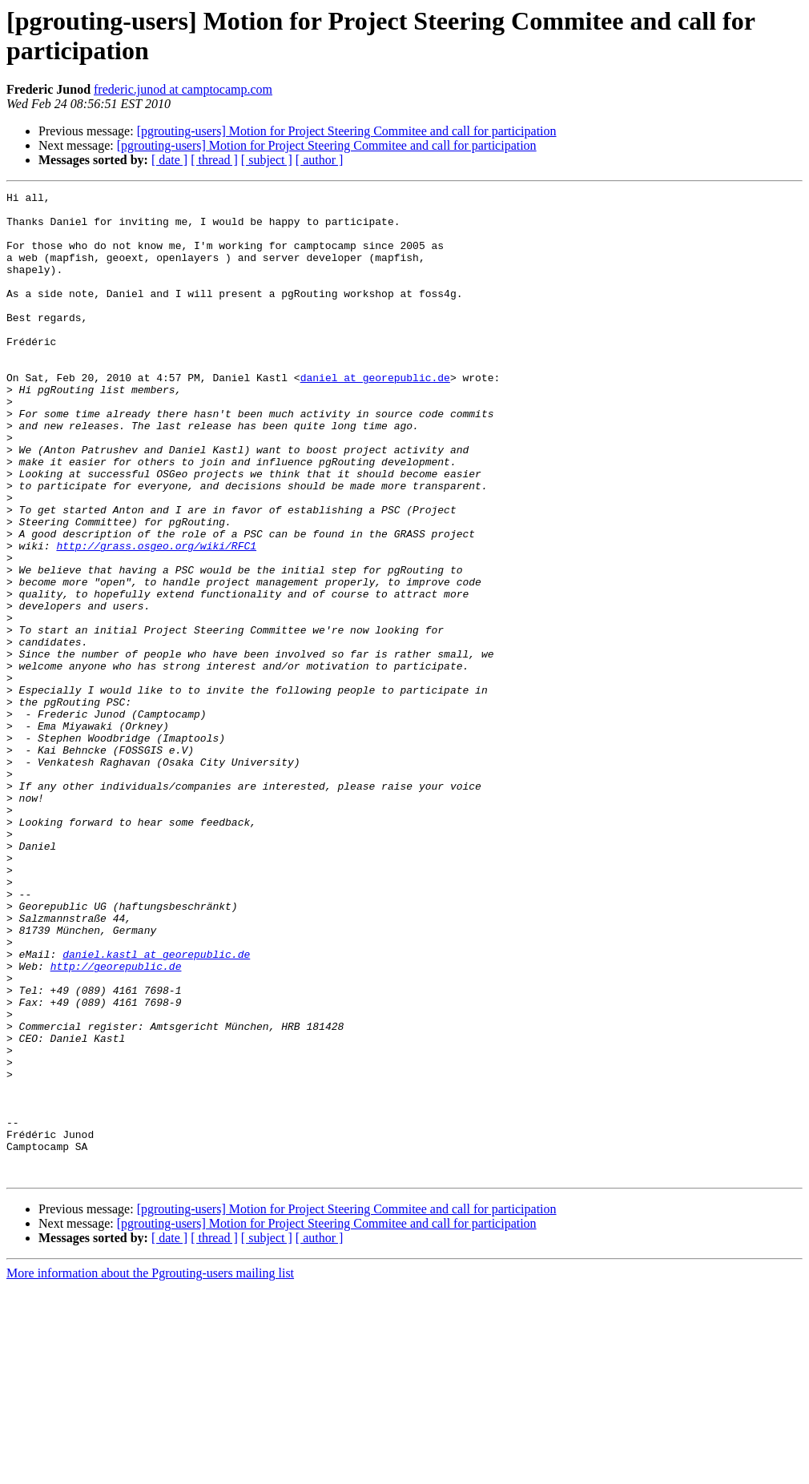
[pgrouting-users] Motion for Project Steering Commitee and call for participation (347, 131)
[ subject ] (266, 160)
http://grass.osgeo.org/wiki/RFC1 (156, 617)
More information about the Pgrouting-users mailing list (150, 1470)
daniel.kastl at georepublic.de (156, 1107)
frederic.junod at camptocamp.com (183, 89)
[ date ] (169, 160)
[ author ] (320, 160)
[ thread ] (214, 160)
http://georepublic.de (116, 1122)
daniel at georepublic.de (375, 415)
